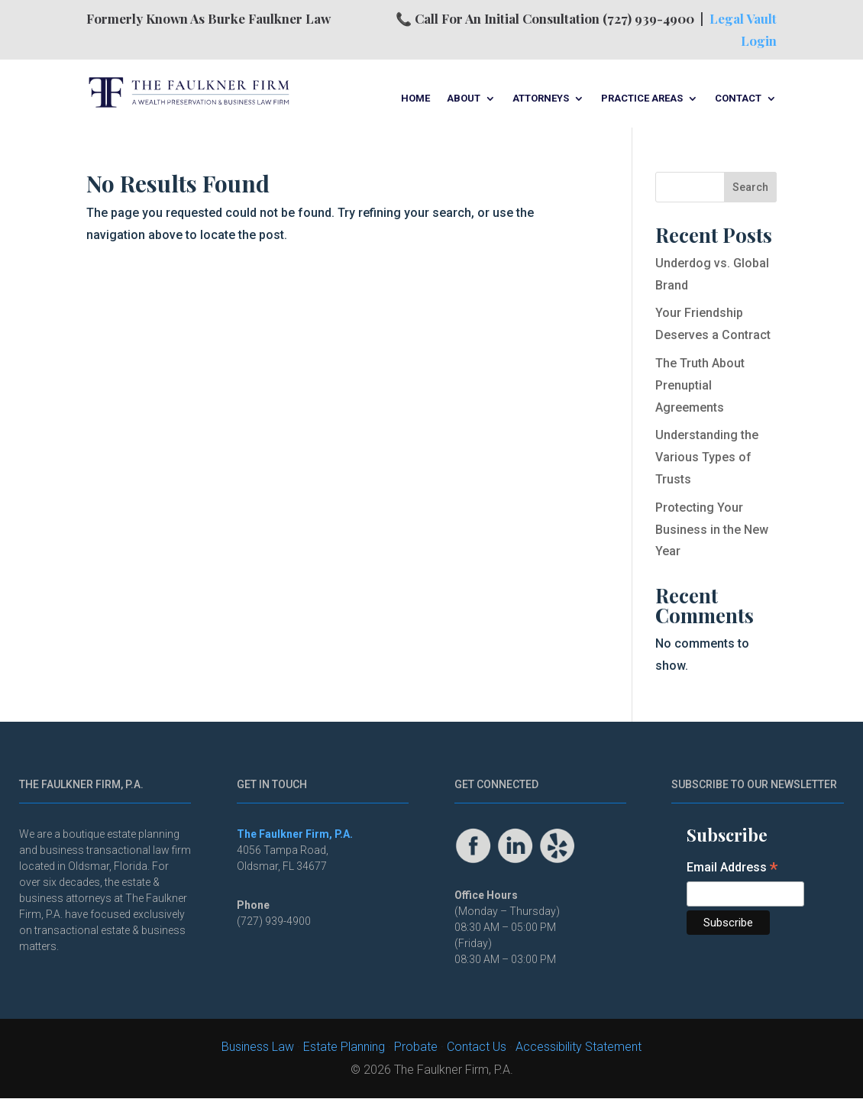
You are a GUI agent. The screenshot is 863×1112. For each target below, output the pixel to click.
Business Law (257, 1046)
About (463, 98)
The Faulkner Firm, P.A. (295, 834)
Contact (738, 98)
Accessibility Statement (579, 1046)
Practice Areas (642, 98)
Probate (416, 1046)
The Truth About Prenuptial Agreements (700, 385)
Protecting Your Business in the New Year (711, 529)
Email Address (732, 868)
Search (750, 187)
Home (415, 98)
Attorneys (540, 98)
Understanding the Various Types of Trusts (706, 457)
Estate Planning (344, 1046)
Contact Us (476, 1046)
